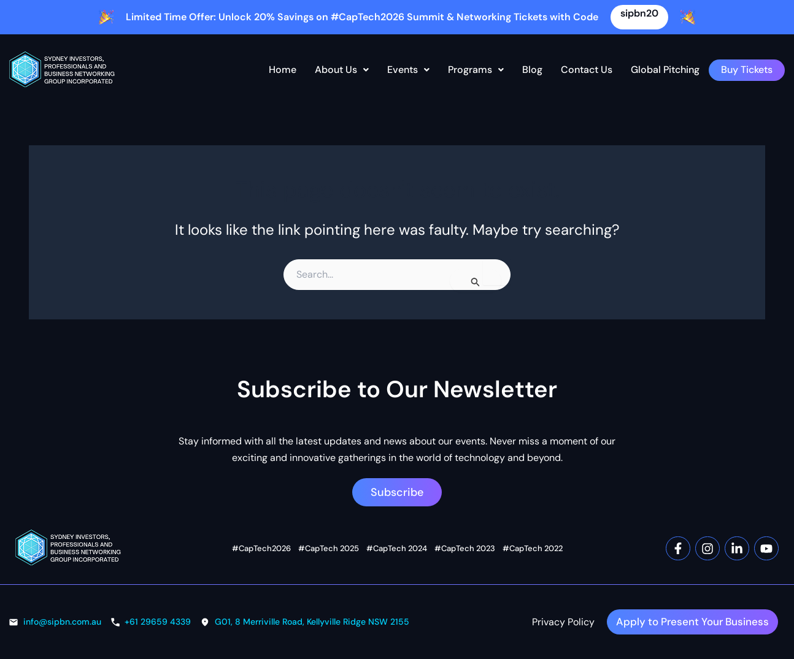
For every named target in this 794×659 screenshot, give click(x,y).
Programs (476, 69)
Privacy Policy (548, 616)
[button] (342, 70)
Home (282, 69)
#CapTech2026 (261, 538)
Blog (532, 69)
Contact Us (586, 69)
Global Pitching (665, 69)
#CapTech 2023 (464, 538)
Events (408, 69)
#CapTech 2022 (533, 538)
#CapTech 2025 (328, 538)
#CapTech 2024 (396, 538)
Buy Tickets (747, 69)
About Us (342, 69)
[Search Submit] (475, 280)
